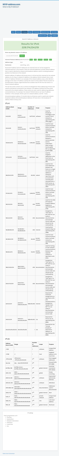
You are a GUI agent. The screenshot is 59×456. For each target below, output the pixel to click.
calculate (40, 59)
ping (35, 59)
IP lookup (24, 32)
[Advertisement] (30, 18)
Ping (30, 32)
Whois (18, 32)
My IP (13, 32)
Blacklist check (45, 32)
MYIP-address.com (11, 4)
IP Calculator (36, 32)
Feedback (54, 35)
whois (31, 59)
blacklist (46, 59)
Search (22, 55)
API (49, 35)
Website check (42, 35)
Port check (54, 32)
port (50, 59)
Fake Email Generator (9, 453)
